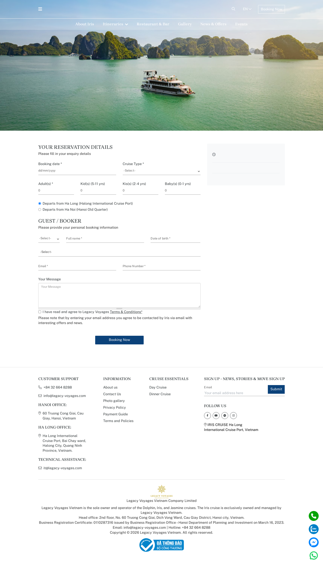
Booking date (50, 164)
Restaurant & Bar (153, 24)
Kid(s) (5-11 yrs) (92, 184)
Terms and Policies (118, 421)
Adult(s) (45, 184)
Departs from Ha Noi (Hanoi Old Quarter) (73, 209)
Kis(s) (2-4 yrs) (134, 184)
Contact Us (112, 394)
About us (110, 387)
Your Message (49, 279)
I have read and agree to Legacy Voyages (90, 312)
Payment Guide (115, 414)
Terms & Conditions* (126, 312)
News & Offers (213, 24)
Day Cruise (158, 387)
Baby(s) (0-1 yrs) (178, 184)
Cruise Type (133, 164)
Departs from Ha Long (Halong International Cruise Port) (85, 203)
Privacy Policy (114, 407)
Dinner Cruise (160, 394)
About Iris (84, 24)
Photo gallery (114, 401)
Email (208, 387)
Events (241, 24)
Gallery (185, 24)
